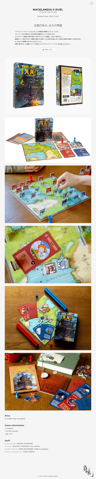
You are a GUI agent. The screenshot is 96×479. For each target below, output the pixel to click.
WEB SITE (47, 49)
